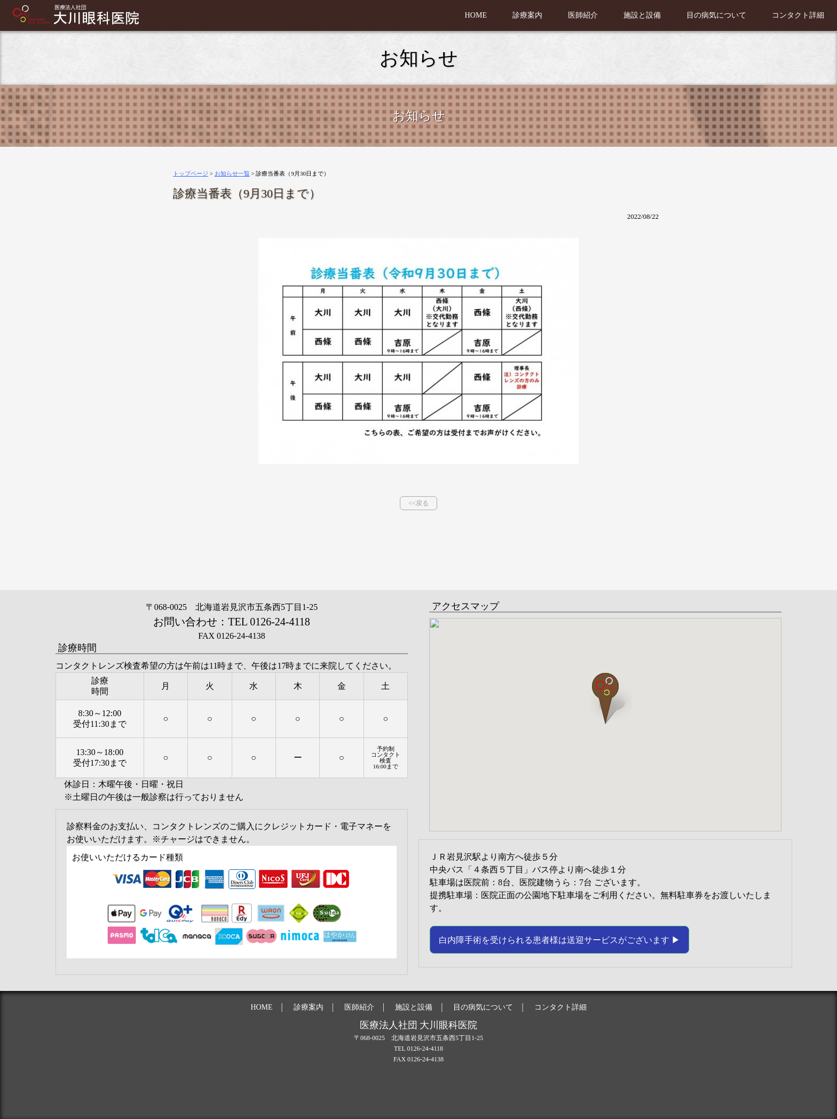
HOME (444, 14)
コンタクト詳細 (794, 14)
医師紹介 (559, 14)
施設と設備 (623, 14)
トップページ (190, 173)
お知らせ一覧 (232, 173)
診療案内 (500, 14)
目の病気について (704, 14)
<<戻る (418, 503)
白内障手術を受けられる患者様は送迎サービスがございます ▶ (559, 940)
